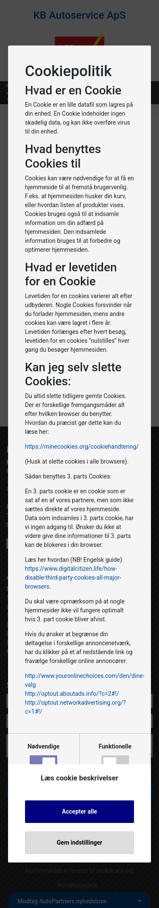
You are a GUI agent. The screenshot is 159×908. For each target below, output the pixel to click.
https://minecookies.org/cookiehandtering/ (82, 446)
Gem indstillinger (79, 842)
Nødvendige (43, 757)
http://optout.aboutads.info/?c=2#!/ (72, 693)
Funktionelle (115, 757)
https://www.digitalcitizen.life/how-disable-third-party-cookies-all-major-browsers (73, 577)
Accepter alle (79, 811)
